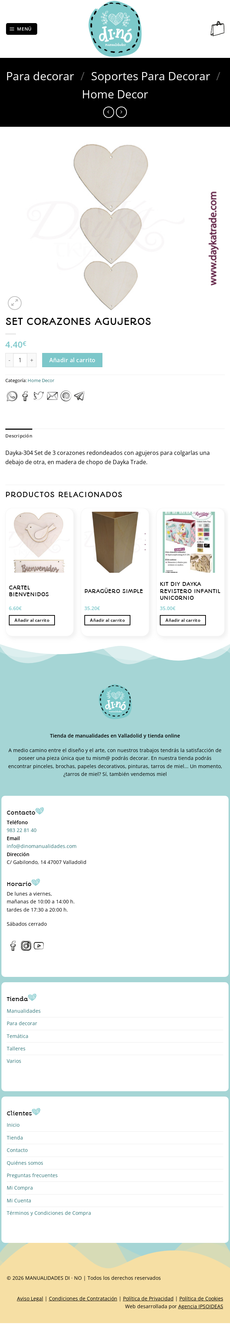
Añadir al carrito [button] (32, 620)
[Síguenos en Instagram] (26, 949)
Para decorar (40, 75)
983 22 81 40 (22, 830)
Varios (14, 1061)
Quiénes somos (25, 1162)
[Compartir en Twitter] (38, 399)
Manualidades (24, 1010)
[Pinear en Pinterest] (66, 399)
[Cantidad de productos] (20, 360)
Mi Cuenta (19, 1200)
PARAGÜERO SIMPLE (113, 591)
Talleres (16, 1048)
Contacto (17, 1150)
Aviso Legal (30, 1298)
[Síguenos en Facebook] (13, 949)
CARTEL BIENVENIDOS (29, 591)
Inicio (13, 1124)
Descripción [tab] (18, 436)
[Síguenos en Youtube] (39, 949)
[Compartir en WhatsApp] (12, 399)
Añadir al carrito (72, 360)
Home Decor (115, 94)
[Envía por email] (52, 399)
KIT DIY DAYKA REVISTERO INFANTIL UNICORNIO (190, 591)
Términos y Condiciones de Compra (49, 1212)
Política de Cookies (201, 1298)
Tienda (15, 1137)
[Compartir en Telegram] (79, 399)
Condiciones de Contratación (83, 1298)
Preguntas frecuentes (32, 1175)
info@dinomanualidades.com (42, 846)
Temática (17, 1036)
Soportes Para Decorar (150, 75)
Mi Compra (20, 1187)
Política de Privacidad (148, 1298)
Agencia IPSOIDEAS (200, 1306)
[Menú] (22, 29)
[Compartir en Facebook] (25, 399)
